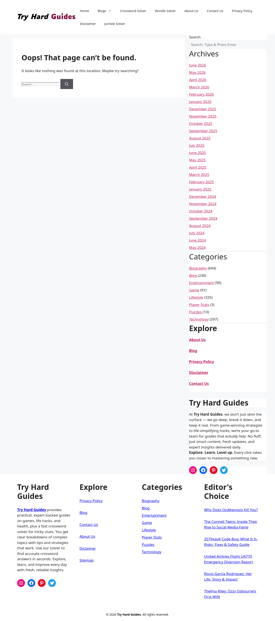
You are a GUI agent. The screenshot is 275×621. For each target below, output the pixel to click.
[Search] (66, 84)
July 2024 (197, 232)
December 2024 (202, 196)
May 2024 (197, 247)
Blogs (107, 10)
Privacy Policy (242, 11)
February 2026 (201, 94)
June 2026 (197, 65)
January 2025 (200, 189)
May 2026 (197, 72)
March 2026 (199, 87)
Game (194, 290)
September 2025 (203, 130)
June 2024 (197, 240)
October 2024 (200, 211)
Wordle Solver (165, 11)
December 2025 (202, 108)
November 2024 (202, 203)
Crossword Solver (133, 11)
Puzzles (195, 311)
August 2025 (200, 138)
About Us (191, 11)
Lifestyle (196, 297)
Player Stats (199, 304)
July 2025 (197, 145)
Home (84, 11)
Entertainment (201, 282)
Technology (199, 319)
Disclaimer (88, 23)
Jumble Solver (114, 23)
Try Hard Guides (31, 509)
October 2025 (200, 123)
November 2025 (202, 116)
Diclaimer (87, 548)
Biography (198, 268)
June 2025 (197, 152)
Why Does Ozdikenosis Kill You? (231, 509)
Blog (193, 275)
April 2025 (197, 167)
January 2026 (200, 101)
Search (195, 37)
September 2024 (203, 218)
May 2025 (197, 160)
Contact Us (215, 11)
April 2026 (197, 79)
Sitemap (86, 560)
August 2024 (200, 225)
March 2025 (199, 174)
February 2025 (201, 181)
